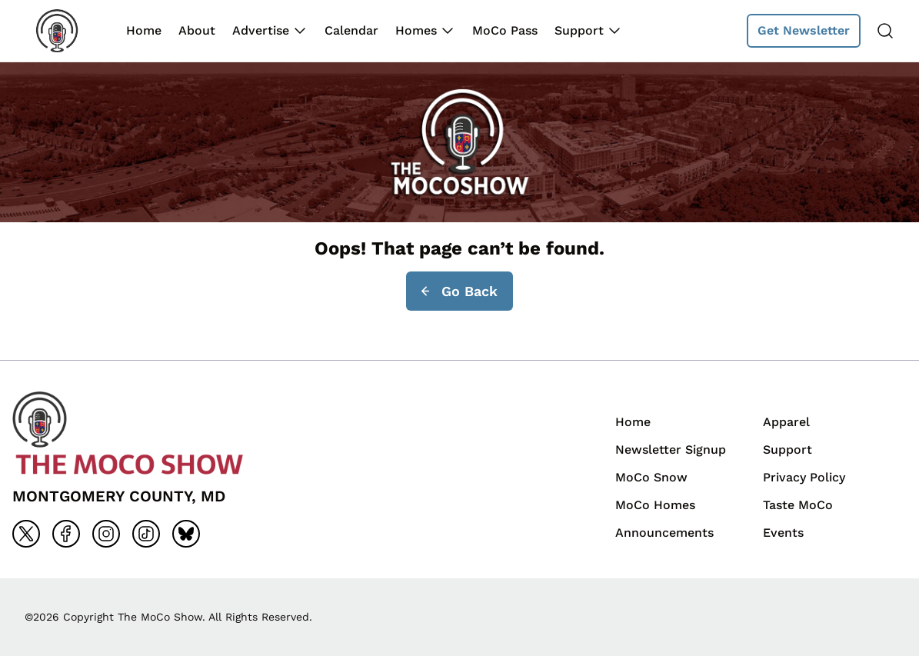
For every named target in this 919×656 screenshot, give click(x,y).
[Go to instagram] (106, 534)
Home (143, 30)
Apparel (786, 422)
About (196, 30)
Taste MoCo (798, 505)
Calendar (351, 30)
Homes (416, 30)
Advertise (260, 30)
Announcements (664, 532)
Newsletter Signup (670, 449)
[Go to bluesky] (186, 534)
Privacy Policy (804, 477)
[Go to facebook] (66, 534)
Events (783, 532)
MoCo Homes (655, 505)
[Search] (885, 31)
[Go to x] (26, 534)
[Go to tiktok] (146, 534)
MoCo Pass (505, 30)
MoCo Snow (651, 477)
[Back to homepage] (68, 30)
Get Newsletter (804, 30)
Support (579, 30)
